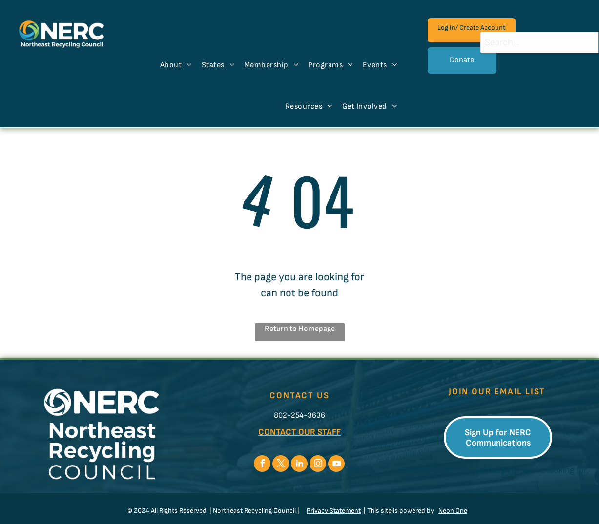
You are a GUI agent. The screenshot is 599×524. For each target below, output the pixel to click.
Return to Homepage (300, 328)
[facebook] (262, 464)
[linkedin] (299, 464)
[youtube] (336, 464)
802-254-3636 (299, 415)
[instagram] (318, 464)
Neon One (452, 510)
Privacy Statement (334, 510)
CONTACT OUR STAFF (299, 432)
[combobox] (539, 42)
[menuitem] (176, 65)
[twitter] (280, 464)
